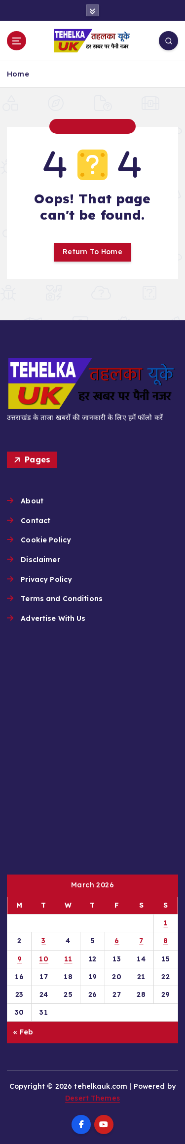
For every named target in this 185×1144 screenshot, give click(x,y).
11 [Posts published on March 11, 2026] (68, 958)
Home (18, 73)
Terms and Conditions (62, 598)
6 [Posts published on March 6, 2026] (116, 940)
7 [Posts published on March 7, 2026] (141, 940)
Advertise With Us (53, 618)
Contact (35, 520)
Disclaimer (40, 559)
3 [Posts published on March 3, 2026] (43, 940)
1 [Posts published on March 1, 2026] (165, 922)
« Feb (23, 1032)
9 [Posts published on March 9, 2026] (19, 958)
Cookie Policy (46, 539)
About (32, 500)
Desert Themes (92, 1098)
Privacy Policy (46, 579)
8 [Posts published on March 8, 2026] (165, 940)
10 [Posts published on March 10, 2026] (43, 958)
